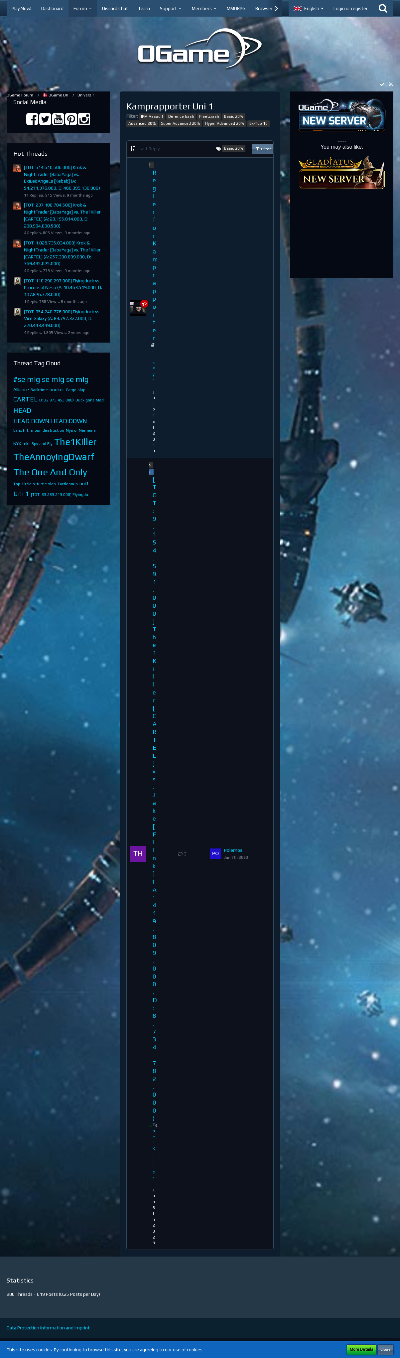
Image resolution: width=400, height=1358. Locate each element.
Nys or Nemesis (81, 430)
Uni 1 (21, 493)
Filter (263, 148)
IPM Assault (152, 116)
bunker (57, 389)
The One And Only (50, 472)
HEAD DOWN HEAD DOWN (50, 420)
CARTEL (25, 399)
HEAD (22, 410)
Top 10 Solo (24, 484)
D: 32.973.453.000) (56, 400)
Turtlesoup (68, 484)
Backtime (39, 389)
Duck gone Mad (89, 400)
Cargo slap (75, 389)
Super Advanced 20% (180, 123)
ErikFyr (154, 363)
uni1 (83, 483)
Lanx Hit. (21, 430)
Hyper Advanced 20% (224, 123)
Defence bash (181, 116)
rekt (26, 443)
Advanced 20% (142, 123)
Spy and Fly (42, 443)
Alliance (21, 389)
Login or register (350, 8)
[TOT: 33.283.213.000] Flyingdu (59, 494)
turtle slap (46, 484)
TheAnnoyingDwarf (53, 456)
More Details (361, 1349)
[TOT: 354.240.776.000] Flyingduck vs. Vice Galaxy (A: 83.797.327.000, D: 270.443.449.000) (62, 318)
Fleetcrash (209, 116)
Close (385, 1349)
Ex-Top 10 (258, 123)
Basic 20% (233, 116)
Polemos (233, 850)
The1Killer (75, 441)
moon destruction (47, 430)
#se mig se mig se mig (51, 379)
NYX (17, 443)
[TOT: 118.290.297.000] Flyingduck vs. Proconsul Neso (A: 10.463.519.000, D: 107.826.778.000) (63, 287)
